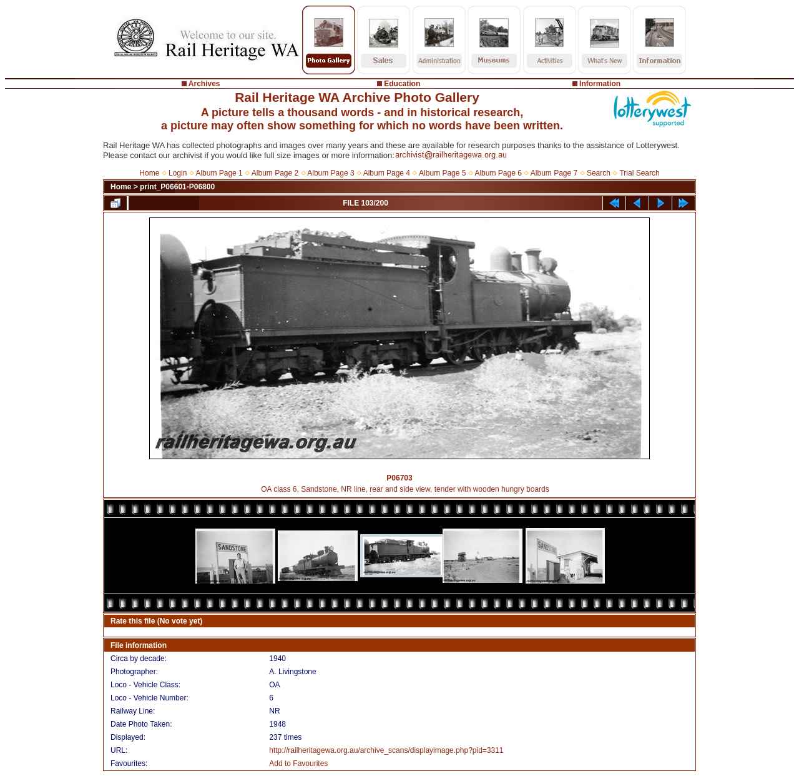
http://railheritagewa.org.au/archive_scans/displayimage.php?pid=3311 (386, 750)
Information (599, 83)
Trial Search (639, 173)
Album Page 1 (218, 173)
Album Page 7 (554, 173)
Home (149, 173)
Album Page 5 (442, 173)
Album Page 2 (275, 173)
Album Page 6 (497, 173)
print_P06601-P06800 (177, 186)
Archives (204, 83)
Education (402, 83)
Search (598, 173)
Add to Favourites (298, 763)
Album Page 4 (386, 173)
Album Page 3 (330, 173)
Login (178, 173)
